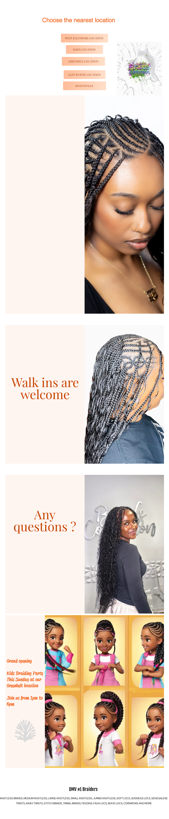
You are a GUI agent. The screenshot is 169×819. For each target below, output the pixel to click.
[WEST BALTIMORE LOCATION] (84, 38)
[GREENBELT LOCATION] (83, 61)
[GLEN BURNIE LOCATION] (84, 74)
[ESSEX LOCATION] (84, 49)
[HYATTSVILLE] (84, 85)
